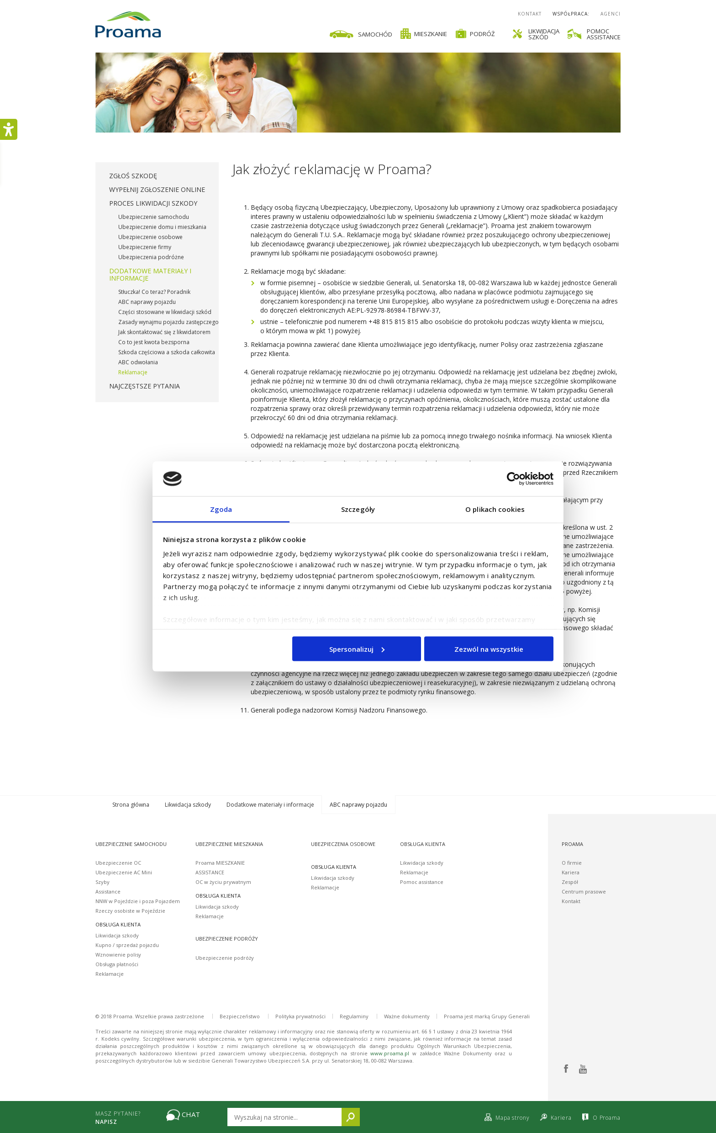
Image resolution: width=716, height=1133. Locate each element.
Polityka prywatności (300, 1016)
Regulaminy (354, 1016)
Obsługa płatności (116, 964)
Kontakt (530, 14)
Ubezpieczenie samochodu (153, 217)
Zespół (570, 881)
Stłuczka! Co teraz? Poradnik (154, 292)
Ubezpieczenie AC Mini (123, 872)
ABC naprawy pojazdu (147, 302)
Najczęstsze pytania (144, 386)
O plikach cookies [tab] (495, 509)
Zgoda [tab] (221, 509)
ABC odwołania (138, 362)
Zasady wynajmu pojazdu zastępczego (168, 322)
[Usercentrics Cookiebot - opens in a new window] (513, 478)
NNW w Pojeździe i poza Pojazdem (137, 901)
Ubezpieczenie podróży (224, 957)
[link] (407, 33)
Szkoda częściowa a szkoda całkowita (166, 352)
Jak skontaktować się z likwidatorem (164, 332)
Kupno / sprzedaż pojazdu (127, 945)
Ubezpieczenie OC (118, 862)
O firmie (572, 862)
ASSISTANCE (209, 872)
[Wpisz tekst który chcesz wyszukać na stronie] (284, 1117)
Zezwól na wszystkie (488, 648)
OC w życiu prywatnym (223, 881)
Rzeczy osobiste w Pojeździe (130, 910)
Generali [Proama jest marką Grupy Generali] (519, 1016)
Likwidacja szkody (188, 805)
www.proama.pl (389, 1053)
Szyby (102, 881)
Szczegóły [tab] (358, 509)
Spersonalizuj (356, 648)
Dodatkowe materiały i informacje (150, 274)
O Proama (600, 1118)
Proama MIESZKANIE (220, 862)
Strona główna (130, 805)
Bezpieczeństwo (240, 1016)
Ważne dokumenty (407, 1016)
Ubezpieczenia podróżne (151, 257)
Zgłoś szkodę (133, 175)
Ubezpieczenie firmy (144, 247)
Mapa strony (506, 1118)
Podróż (475, 33)
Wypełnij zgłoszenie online (157, 189)
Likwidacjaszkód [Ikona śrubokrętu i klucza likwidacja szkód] (535, 34)
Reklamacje (132, 372)
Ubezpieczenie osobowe (150, 237)
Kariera (570, 872)
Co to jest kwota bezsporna (154, 342)
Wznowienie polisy (118, 954)
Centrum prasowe (584, 891)
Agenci (610, 14)
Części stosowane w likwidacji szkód (164, 312)
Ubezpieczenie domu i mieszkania (162, 227)
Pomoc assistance (421, 881)
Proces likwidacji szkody (153, 203)
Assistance (108, 891)
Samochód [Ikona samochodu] (360, 34)
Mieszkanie (423, 33)
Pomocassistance (604, 34)
